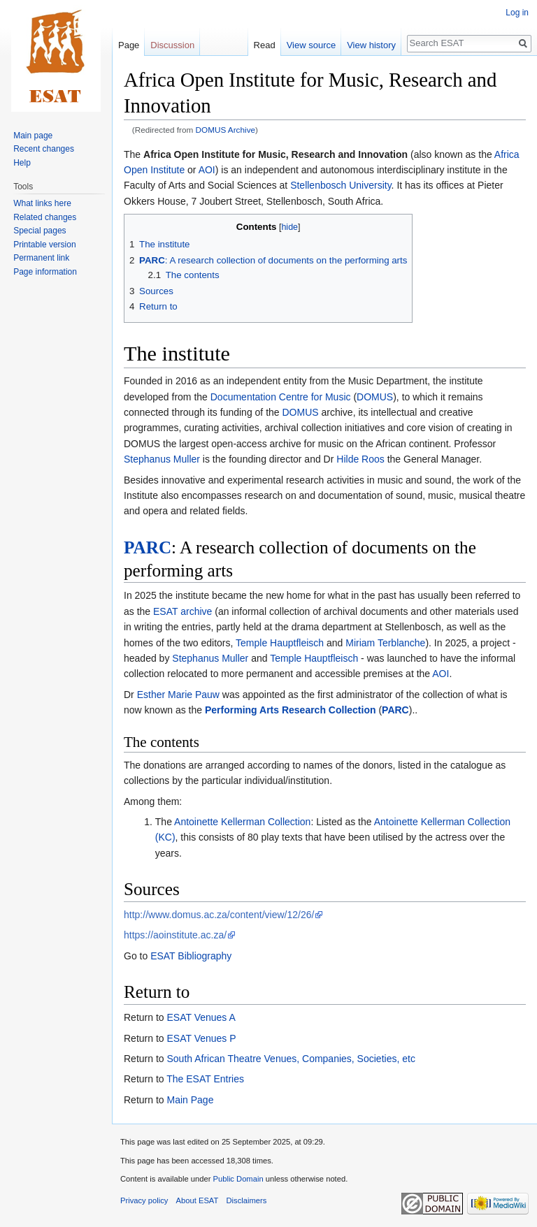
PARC (147, 547)
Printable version (44, 244)
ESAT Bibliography (190, 955)
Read (264, 45)
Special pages (39, 230)
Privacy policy (144, 1200)
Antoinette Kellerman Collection (242, 821)
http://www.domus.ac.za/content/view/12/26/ (219, 914)
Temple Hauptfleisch (280, 642)
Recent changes (43, 149)
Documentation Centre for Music (280, 396)
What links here (42, 203)
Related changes (44, 217)
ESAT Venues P (201, 1038)
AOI (207, 169)
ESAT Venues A (200, 1017)
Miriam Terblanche (385, 642)
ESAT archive (182, 611)
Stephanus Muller (162, 459)
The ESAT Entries (205, 1078)
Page (128, 45)
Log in (517, 12)
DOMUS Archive (226, 129)
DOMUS (375, 396)
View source (311, 45)
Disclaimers (247, 1200)
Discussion (172, 45)
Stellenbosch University (340, 185)
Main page (32, 135)
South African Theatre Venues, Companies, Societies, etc (290, 1058)
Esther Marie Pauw (178, 694)
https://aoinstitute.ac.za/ (175, 935)
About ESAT (197, 1200)
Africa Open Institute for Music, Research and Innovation (275, 154)
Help (22, 163)
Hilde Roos (360, 459)
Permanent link (41, 258)
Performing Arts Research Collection (290, 710)
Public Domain (238, 1179)
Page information (45, 272)
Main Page (189, 1099)
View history (371, 45)
